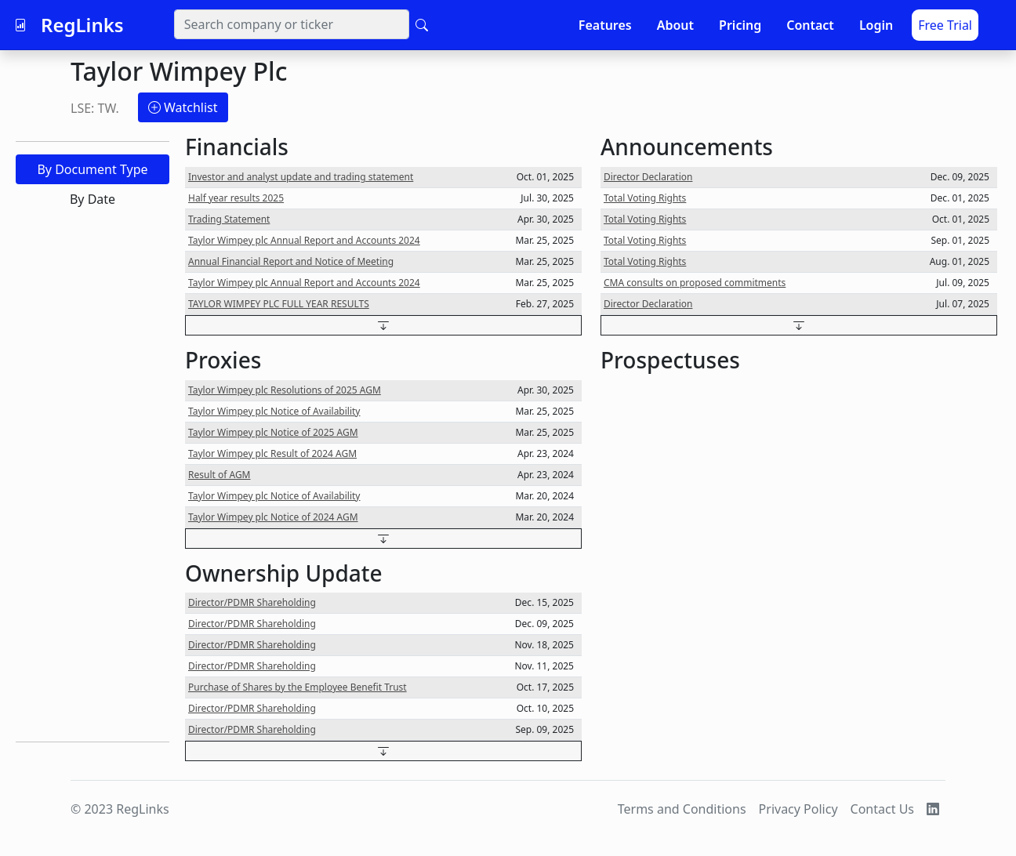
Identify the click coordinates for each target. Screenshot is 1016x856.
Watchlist (183, 107)
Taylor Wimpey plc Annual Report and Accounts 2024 (304, 240)
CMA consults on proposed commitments (695, 282)
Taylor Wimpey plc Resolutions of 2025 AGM (284, 390)
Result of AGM (219, 474)
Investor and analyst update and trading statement (300, 176)
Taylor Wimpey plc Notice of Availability (274, 411)
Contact (810, 25)
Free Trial (945, 25)
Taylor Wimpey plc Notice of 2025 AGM (273, 432)
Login (876, 25)
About (675, 25)
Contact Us (882, 809)
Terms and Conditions (682, 809)
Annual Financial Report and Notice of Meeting (291, 261)
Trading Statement (229, 219)
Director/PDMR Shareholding (252, 602)
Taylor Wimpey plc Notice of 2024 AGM (273, 517)
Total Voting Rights (645, 198)
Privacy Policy (798, 809)
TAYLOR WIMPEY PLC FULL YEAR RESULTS (278, 303)
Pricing (740, 25)
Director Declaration (648, 176)
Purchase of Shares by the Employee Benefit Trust (297, 687)
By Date (92, 199)
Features (605, 25)
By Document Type (92, 169)
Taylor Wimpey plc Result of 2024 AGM (272, 453)
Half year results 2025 (236, 198)
